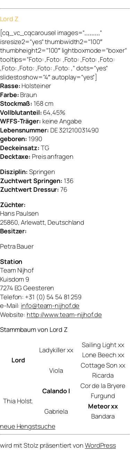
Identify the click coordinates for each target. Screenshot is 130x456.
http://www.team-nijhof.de (64, 314)
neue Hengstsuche (27, 426)
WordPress (100, 445)
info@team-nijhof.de (50, 305)
